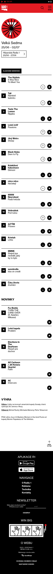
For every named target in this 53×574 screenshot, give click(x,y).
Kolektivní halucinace (13, 166)
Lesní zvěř (13, 125)
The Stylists (14, 77)
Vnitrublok (13, 210)
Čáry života (13, 282)
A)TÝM (11, 224)
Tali (9, 93)
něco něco (13, 181)
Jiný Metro (13, 138)
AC (9, 380)
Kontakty (26, 492)
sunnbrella (13, 269)
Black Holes (14, 152)
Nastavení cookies (26, 564)
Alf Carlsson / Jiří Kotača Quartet (14, 364)
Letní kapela (14, 328)
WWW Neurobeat (13, 195)
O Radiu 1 (26, 483)
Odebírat (26, 513)
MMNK (11, 251)
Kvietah (11, 237)
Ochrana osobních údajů (26, 561)
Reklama (26, 486)
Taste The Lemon (13, 110)
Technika (26, 489)
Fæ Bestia (13, 308)
